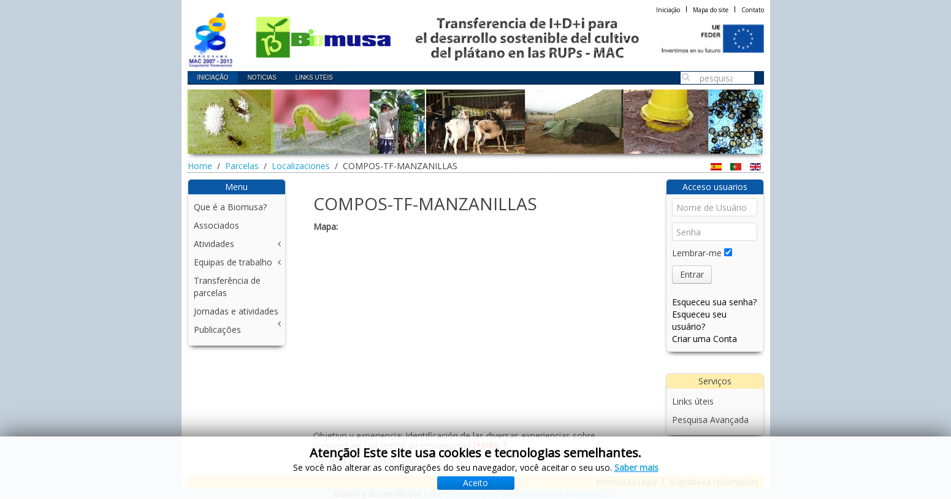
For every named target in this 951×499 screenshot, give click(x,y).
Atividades (214, 244)
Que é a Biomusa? (230, 207)
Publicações (217, 329)
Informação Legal (626, 482)
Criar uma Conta (704, 339)
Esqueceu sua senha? (714, 302)
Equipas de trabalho (233, 262)
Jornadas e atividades (236, 311)
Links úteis (693, 401)
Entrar (692, 274)
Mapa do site (710, 10)
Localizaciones (301, 166)
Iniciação (668, 10)
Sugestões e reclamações (714, 482)
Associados (216, 225)
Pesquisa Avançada (710, 419)
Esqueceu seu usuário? (699, 320)
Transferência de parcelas (227, 287)
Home (200, 166)
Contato (752, 10)
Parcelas (242, 166)
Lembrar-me (697, 253)
